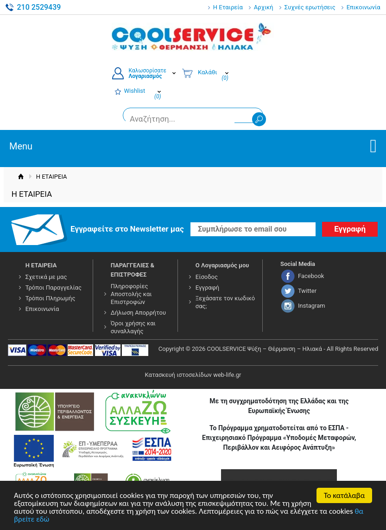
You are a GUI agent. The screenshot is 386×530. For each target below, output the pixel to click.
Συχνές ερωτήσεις (310, 7)
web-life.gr (227, 374)
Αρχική (263, 7)
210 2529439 (39, 7)
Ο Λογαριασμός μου (222, 265)
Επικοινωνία (363, 7)
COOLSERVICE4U (193, 37)
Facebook (311, 275)
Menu (20, 146)
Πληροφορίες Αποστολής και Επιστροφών (131, 294)
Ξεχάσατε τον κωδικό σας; (225, 302)
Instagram (311, 305)
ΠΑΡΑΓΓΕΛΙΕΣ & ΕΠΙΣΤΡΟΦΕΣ (132, 270)
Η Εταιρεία (228, 7)
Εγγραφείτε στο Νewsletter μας (127, 228)
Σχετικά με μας (46, 276)
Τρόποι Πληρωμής (50, 298)
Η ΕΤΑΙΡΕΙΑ (41, 265)
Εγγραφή (207, 287)
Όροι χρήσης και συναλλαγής (133, 327)
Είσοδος (207, 276)
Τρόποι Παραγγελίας (53, 287)
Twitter (307, 290)
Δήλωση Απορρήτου (138, 312)
